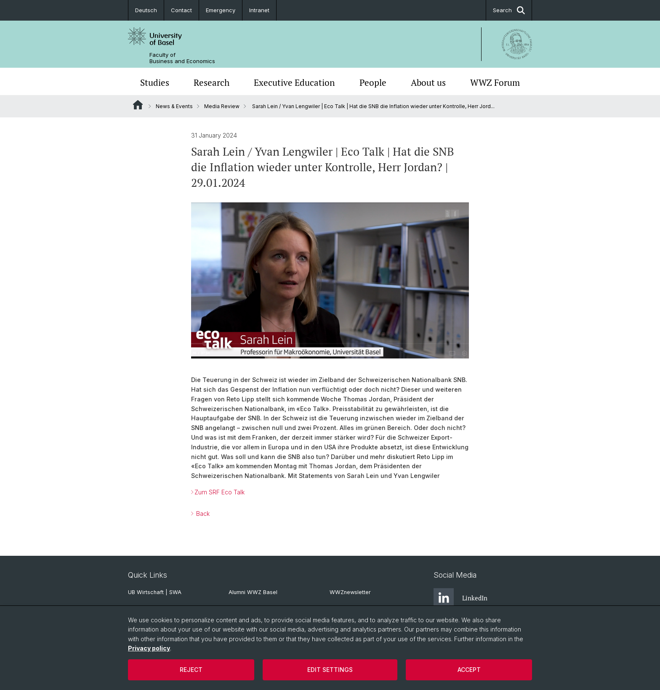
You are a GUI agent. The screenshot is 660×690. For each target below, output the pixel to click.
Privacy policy (149, 648)
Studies (154, 82)
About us (428, 82)
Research (211, 82)
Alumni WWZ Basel (253, 592)
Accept (469, 669)
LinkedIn (460, 598)
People (372, 82)
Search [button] (509, 10)
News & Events (174, 106)
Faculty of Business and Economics (182, 58)
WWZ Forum (495, 82)
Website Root (138, 104)
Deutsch (146, 10)
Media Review (222, 106)
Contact (181, 10)
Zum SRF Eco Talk (219, 492)
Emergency (220, 10)
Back (202, 513)
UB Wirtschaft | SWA (154, 592)
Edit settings (330, 669)
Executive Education (294, 82)
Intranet (259, 10)
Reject (191, 669)
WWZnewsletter (350, 592)
